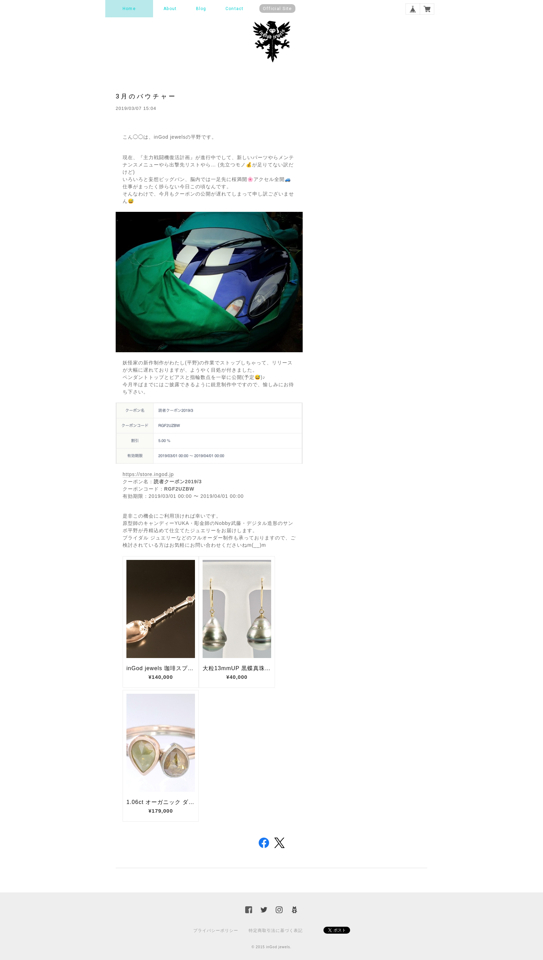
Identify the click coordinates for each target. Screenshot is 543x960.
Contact (234, 8)
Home (129, 8)
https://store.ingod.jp (148, 474)
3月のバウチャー (146, 96)
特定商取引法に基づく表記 (276, 930)
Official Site (277, 8)
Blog (201, 8)
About (170, 8)
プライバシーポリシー (215, 930)
